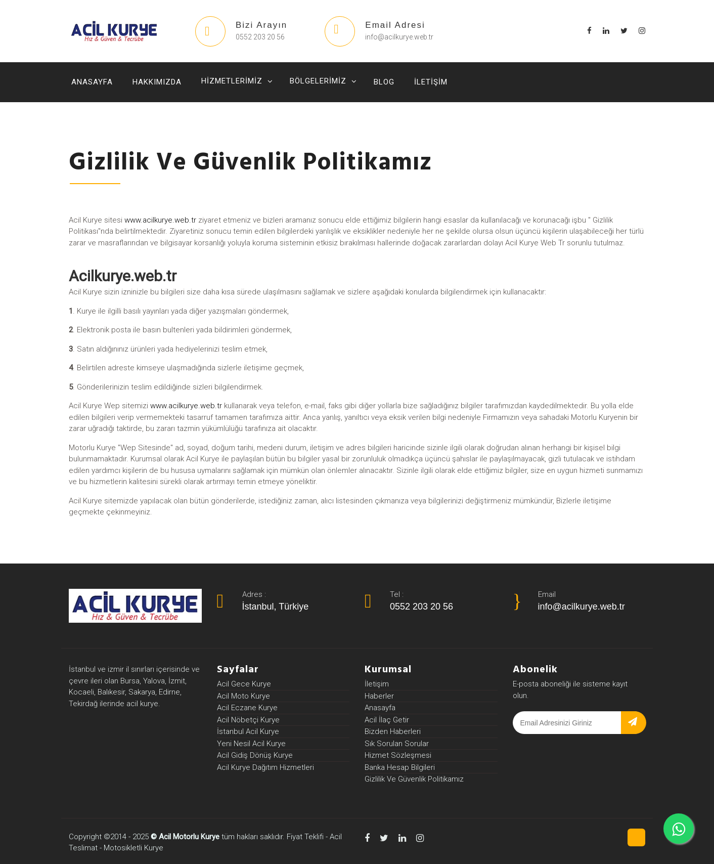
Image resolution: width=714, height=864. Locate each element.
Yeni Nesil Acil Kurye (251, 743)
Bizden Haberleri (393, 731)
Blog (384, 82)
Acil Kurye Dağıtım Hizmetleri (265, 767)
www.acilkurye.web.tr (160, 233)
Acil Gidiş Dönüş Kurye (255, 755)
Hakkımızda (157, 82)
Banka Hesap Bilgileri (400, 767)
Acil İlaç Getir (387, 719)
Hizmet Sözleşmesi (398, 755)
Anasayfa (92, 82)
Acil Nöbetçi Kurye (248, 719)
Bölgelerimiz (318, 80)
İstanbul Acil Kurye (248, 731)
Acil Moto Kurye (243, 696)
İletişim (431, 82)
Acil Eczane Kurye (247, 707)
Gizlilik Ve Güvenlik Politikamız (414, 779)
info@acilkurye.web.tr (581, 606)
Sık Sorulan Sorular (397, 743)
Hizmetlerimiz (231, 80)
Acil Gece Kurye (244, 683)
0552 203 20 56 (421, 606)
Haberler (379, 696)
